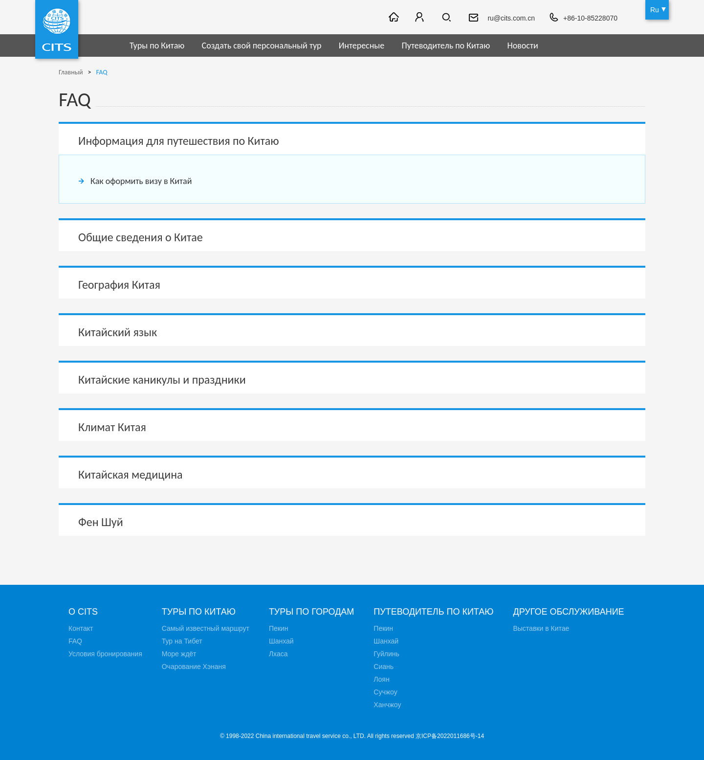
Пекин (278, 628)
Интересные (362, 45)
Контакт (80, 628)
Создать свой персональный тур (262, 45)
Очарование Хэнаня (194, 666)
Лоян (381, 679)
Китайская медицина (130, 474)
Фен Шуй (100, 522)
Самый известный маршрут (205, 628)
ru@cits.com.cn (511, 18)
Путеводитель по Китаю (446, 45)
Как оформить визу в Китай (141, 181)
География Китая (119, 284)
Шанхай (281, 641)
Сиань (384, 666)
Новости (522, 45)
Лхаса (278, 654)
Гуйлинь (386, 654)
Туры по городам (311, 612)
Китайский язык (117, 332)
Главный (71, 72)
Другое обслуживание (568, 612)
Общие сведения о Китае (140, 237)
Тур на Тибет (182, 641)
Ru (654, 10)
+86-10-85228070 (590, 18)
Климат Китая (112, 427)
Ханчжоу (387, 705)
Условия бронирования (105, 654)
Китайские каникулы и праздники (162, 379)
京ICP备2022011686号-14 (450, 736)
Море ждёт (179, 654)
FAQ (102, 72)
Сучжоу (385, 692)
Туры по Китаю (157, 45)
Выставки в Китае (541, 628)
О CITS (83, 612)
